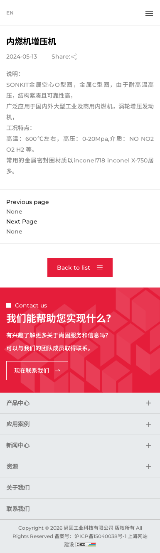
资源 (12, 466)
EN (10, 13)
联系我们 (18, 509)
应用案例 (18, 424)
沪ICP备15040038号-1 (100, 536)
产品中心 (18, 403)
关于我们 (18, 488)
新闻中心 (18, 445)
